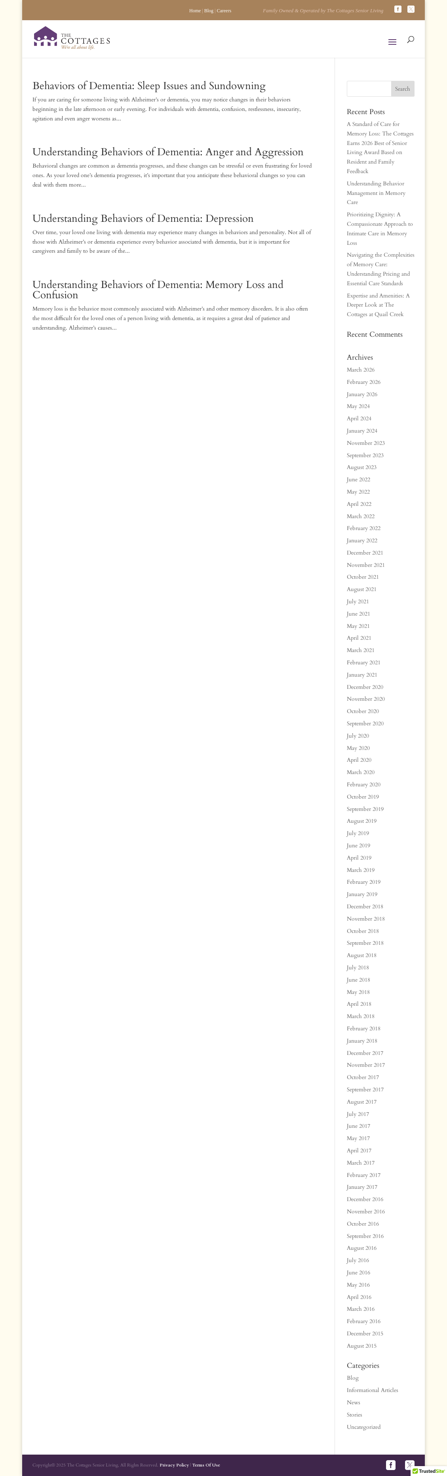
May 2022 (358, 492)
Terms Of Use (206, 1465)
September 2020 (365, 723)
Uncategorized (363, 1427)
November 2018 (366, 919)
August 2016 (362, 1248)
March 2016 (361, 1309)
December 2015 (365, 1333)
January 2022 (362, 540)
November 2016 (366, 1211)
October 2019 (363, 797)
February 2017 (363, 1175)
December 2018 (365, 906)
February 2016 (363, 1321)
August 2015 (362, 1346)
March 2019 (361, 870)
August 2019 (362, 821)
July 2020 (358, 736)
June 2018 (358, 980)
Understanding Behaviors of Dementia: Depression (143, 218)
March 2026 (361, 370)
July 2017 (358, 1114)
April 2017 (359, 1150)
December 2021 (365, 553)
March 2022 (361, 516)
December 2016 (365, 1199)
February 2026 (363, 382)
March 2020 (361, 772)
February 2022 (363, 528)
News (353, 1402)
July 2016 (358, 1260)
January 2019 (362, 894)
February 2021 (363, 662)
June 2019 (358, 845)
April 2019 (359, 858)
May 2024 (358, 406)
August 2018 (362, 955)
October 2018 (363, 931)
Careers (224, 10)
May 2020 (358, 748)
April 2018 (359, 1004)
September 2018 (365, 943)
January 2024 (362, 431)
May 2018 (358, 992)
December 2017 (365, 1053)
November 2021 (366, 565)
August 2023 (362, 467)
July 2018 (358, 967)
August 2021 (362, 589)
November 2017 (366, 1065)
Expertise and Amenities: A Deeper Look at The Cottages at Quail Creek (378, 305)
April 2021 (359, 638)
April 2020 (359, 760)
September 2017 (365, 1089)
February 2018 (363, 1028)
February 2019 (363, 882)
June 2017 (358, 1126)
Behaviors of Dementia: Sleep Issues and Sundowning (149, 86)
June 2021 (358, 614)
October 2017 (363, 1077)
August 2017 (362, 1102)
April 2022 (359, 504)
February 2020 (363, 784)
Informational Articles (372, 1390)
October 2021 (363, 577)
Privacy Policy (174, 1465)
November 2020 (366, 699)
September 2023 (365, 455)
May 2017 (358, 1138)
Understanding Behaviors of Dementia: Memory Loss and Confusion (157, 290)
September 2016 (365, 1236)
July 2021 (358, 601)
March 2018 (361, 1016)
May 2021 (358, 626)
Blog (208, 10)
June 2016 (358, 1272)
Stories (354, 1415)
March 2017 (361, 1163)
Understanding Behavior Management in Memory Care (376, 193)
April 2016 (359, 1297)
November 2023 (366, 443)
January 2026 (362, 394)
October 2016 (363, 1224)
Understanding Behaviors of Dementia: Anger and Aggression (168, 152)
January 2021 (362, 675)
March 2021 (361, 650)
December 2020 (365, 687)
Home (195, 10)
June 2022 (358, 479)
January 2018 (362, 1041)
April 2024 (359, 418)
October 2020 (363, 711)
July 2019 (358, 833)
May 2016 (358, 1285)
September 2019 (365, 809)
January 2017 (362, 1187)
